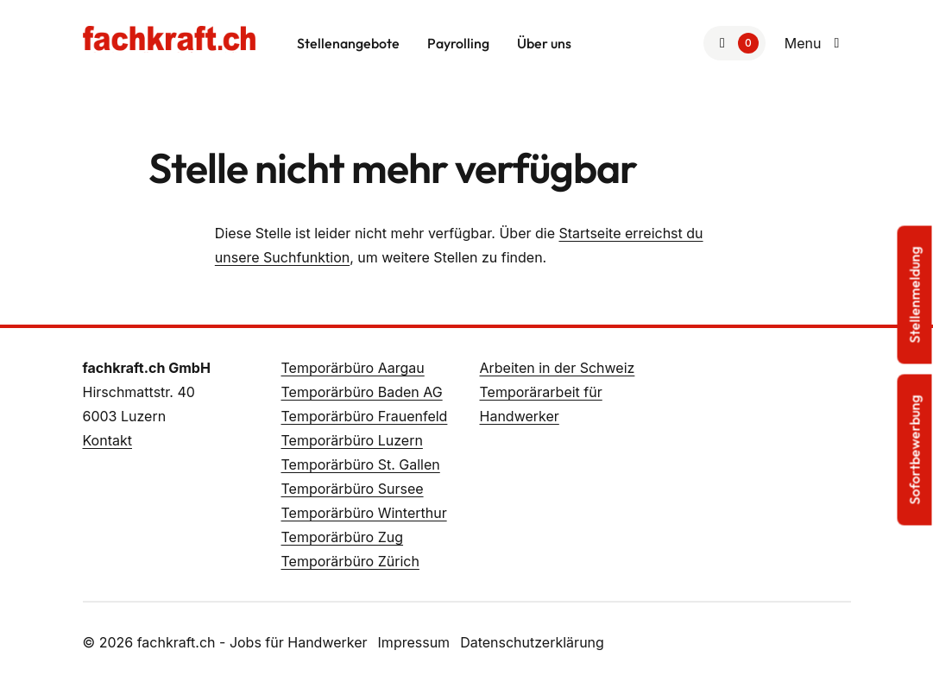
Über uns (544, 43)
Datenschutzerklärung (532, 642)
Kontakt (107, 440)
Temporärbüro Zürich (350, 561)
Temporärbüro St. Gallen (360, 464)
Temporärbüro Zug (342, 537)
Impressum (414, 642)
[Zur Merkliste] (734, 43)
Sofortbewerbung (915, 450)
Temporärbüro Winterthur (364, 512)
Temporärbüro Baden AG (362, 392)
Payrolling (458, 43)
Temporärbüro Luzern (352, 440)
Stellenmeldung (915, 295)
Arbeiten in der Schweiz (557, 367)
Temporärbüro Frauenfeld (364, 416)
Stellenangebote (348, 43)
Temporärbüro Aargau (353, 367)
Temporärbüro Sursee (352, 488)
